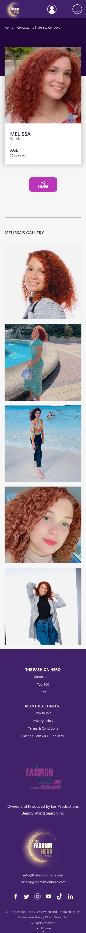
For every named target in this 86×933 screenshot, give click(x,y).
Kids (43, 692)
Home (9, 27)
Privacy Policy (43, 721)
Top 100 (43, 684)
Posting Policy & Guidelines (43, 736)
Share (43, 184)
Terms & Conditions (43, 728)
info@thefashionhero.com (43, 875)
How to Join (43, 713)
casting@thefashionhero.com (43, 882)
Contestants (25, 27)
